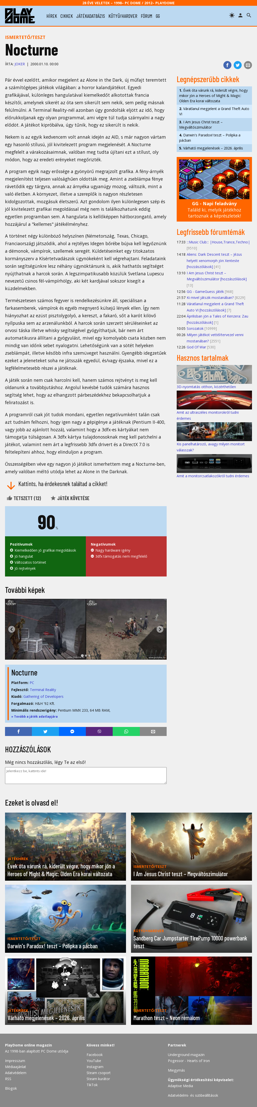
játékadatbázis (90, 16)
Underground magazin (186, 1054)
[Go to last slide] (11, 629)
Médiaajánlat (15, 1066)
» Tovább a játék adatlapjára (34, 716)
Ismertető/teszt (25, 37)
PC (32, 682)
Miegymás (176, 1070)
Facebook (95, 1054)
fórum (146, 16)
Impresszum (15, 1060)
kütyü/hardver (122, 16)
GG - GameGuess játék (205, 291)
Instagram (95, 1066)
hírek (51, 16)
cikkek (66, 16)
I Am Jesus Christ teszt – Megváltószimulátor (201, 125)
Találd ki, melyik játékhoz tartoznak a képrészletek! (214, 209)
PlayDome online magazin (28, 1045)
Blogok (11, 1088)
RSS (8, 1078)
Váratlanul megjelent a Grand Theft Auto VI (214, 111)
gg (158, 16)
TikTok (92, 1084)
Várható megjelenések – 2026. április (211, 148)
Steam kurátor (98, 1078)
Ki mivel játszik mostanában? (210, 297)
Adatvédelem (15, 1072)
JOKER (20, 64)
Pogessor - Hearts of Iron (189, 1060)
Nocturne (24, 672)
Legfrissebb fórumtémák (211, 231)
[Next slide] (160, 629)
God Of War (196, 347)
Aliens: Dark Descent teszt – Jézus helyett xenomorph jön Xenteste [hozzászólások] (214, 260)
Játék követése (69, 498)
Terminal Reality (43, 689)
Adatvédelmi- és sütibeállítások (193, 1095)
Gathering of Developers (43, 696)
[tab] (82, 655)
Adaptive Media (180, 1085)
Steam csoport (99, 1072)
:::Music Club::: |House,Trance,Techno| (218, 242)
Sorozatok (195, 328)
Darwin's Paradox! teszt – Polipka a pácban (209, 138)
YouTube (94, 1060)
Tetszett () (24, 498)
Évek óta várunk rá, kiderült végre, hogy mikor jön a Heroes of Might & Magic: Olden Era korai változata (213, 95)
